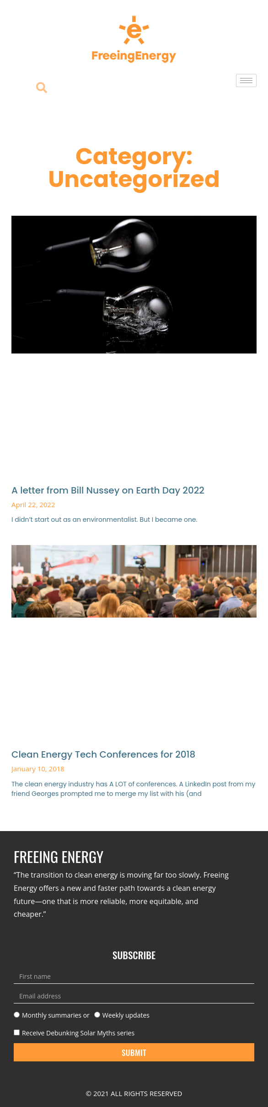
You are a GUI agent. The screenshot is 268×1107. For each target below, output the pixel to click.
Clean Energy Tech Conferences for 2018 (103, 754)
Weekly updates (126, 1015)
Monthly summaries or (56, 1015)
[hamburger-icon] (246, 80)
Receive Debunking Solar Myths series (78, 1033)
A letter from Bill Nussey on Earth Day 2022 (107, 490)
